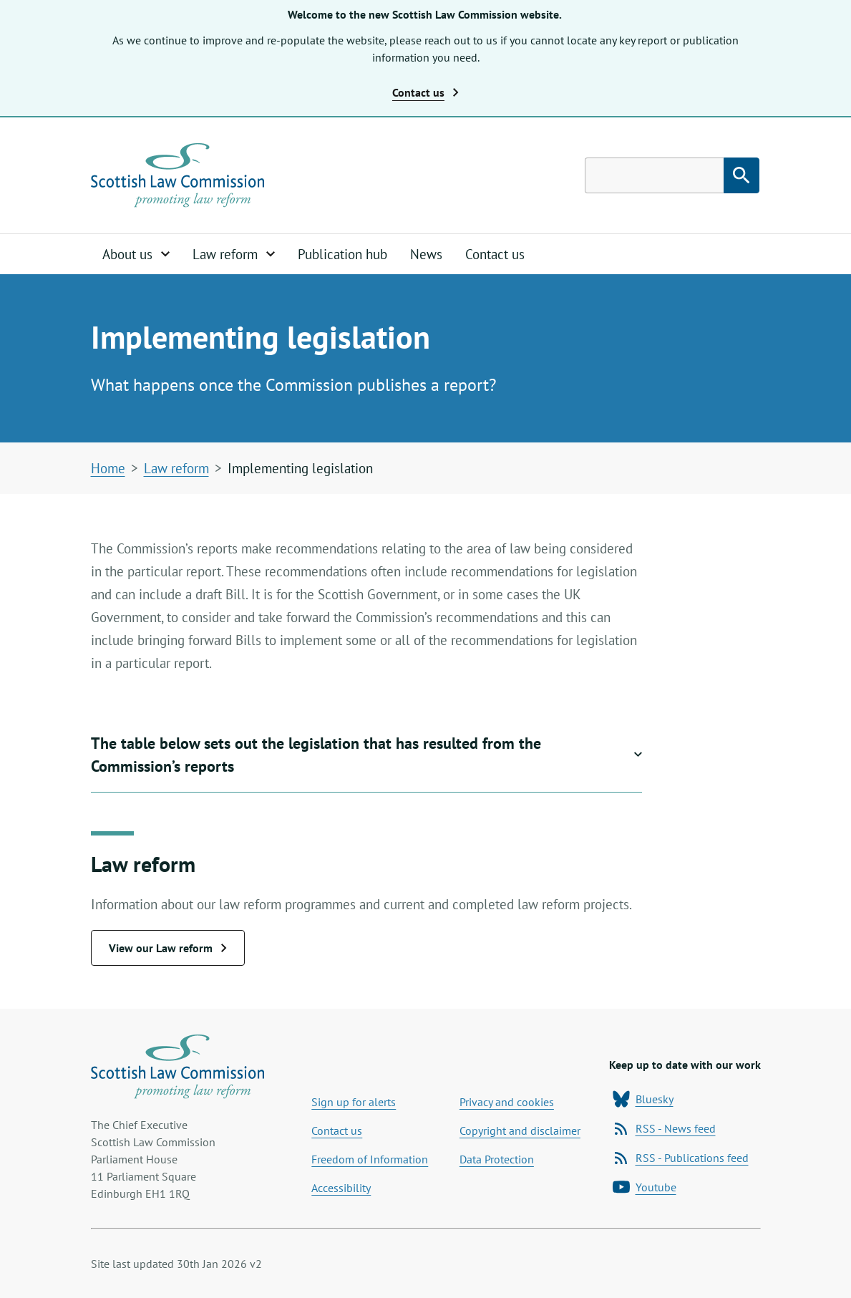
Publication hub (342, 254)
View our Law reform (168, 948)
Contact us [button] (425, 92)
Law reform (176, 468)
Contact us (495, 254)
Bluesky (643, 1099)
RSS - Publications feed (681, 1157)
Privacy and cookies (506, 1102)
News (426, 254)
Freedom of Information (369, 1159)
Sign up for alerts (353, 1102)
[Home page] (177, 175)
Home (108, 468)
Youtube (644, 1187)
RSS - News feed (664, 1128)
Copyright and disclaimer (519, 1130)
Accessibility (341, 1188)
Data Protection (496, 1159)
